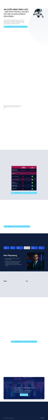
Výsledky (25, 2)
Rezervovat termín (24, 394)
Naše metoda (20, 2)
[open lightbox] (24, 48)
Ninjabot (13, 418)
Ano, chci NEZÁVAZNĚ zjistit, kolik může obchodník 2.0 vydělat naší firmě (16, 26)
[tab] (7, 247)
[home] (6, 2)
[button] (30, 2)
